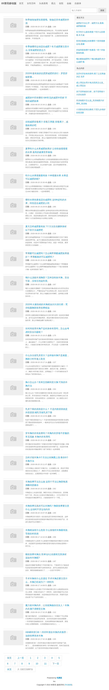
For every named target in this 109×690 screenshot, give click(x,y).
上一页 (20, 658)
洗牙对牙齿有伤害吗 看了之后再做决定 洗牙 (90, 75)
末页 (9, 669)
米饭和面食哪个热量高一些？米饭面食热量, (90, 51)
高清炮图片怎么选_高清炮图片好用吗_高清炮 (90, 102)
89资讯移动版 (8, 3)
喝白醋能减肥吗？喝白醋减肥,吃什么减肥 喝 (90, 60)
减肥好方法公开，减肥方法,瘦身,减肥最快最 (90, 24)
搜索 (102, 10)
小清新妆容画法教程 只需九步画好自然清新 (90, 111)
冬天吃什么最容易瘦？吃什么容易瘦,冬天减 (90, 33)
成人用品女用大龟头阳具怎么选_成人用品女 (90, 84)
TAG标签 (68, 685)
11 (45, 663)
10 (37, 663)
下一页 (55, 663)
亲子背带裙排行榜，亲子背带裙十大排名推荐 (90, 93)
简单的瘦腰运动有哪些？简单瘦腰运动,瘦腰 (90, 42)
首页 (21, 3)
